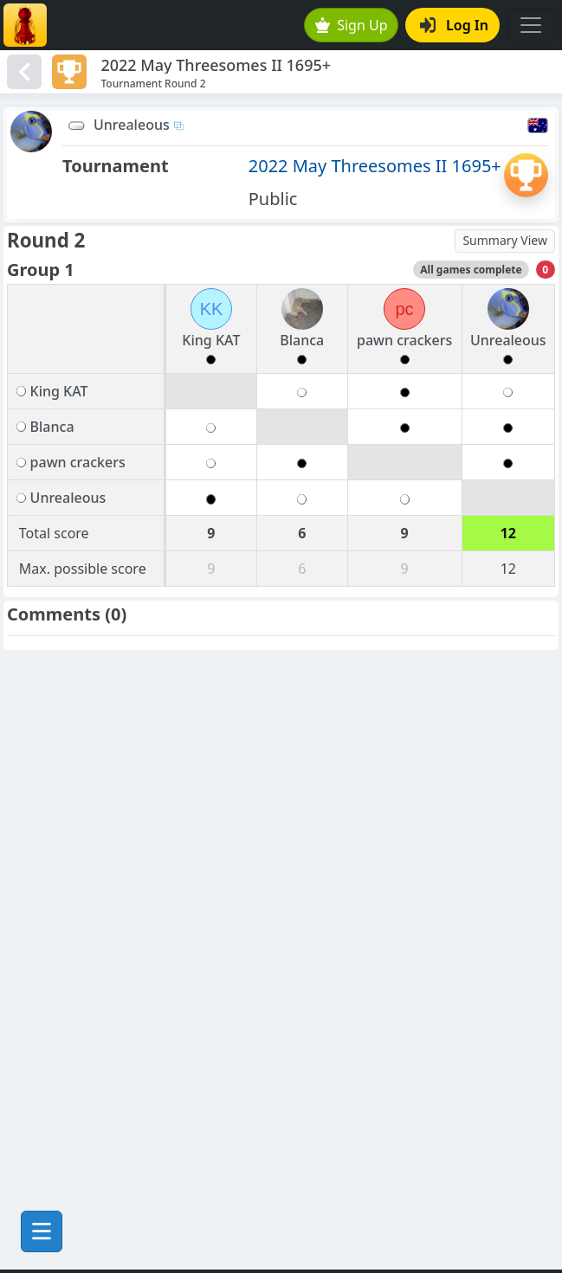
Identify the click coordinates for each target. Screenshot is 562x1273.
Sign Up (351, 25)
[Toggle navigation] (531, 25)
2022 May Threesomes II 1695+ (375, 165)
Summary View (504, 240)
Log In (454, 25)
